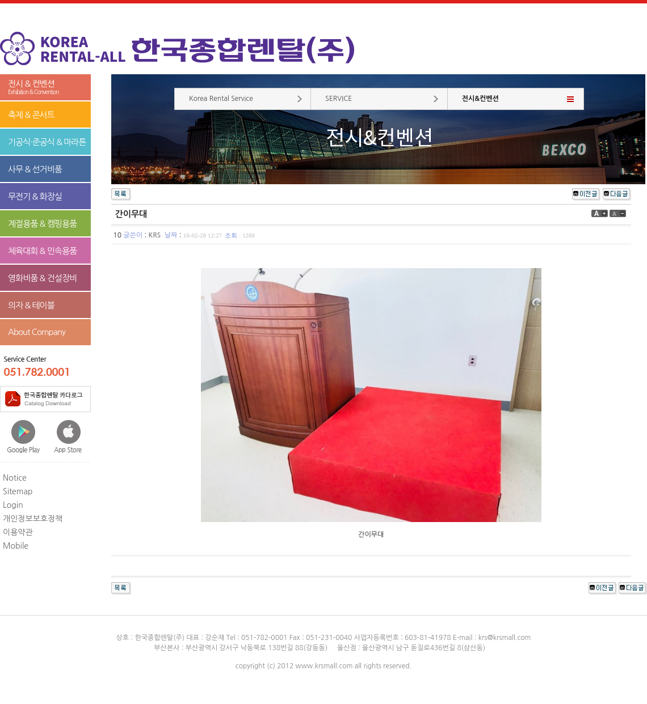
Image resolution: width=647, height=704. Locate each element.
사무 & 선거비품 (35, 169)
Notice (15, 478)
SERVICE (338, 98)
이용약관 (18, 532)
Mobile (15, 546)
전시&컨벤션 (480, 98)
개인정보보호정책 (32, 519)
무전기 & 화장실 (35, 196)
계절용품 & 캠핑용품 (42, 223)
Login (13, 505)
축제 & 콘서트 (31, 115)
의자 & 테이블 (31, 305)
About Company (36, 332)
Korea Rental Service (221, 98)
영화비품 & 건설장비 (42, 278)
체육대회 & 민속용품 (42, 251)
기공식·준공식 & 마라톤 (47, 142)
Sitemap (18, 491)
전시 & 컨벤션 (45, 87)
